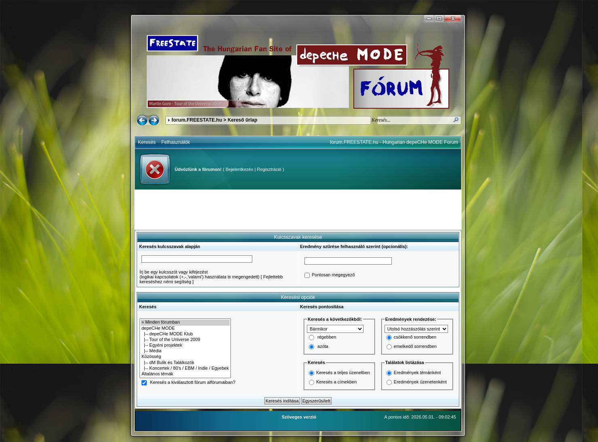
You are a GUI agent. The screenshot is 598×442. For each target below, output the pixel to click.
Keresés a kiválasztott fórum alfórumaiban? (192, 382)
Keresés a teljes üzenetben (343, 372)
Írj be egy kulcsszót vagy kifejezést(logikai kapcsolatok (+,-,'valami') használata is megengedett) (199, 274)
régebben (326, 337)
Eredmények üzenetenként (420, 381)
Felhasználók (175, 142)
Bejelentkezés (240, 169)
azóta (322, 346)
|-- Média (185, 351)
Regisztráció (269, 169)
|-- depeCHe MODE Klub (185, 334)
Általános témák (185, 374)
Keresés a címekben (336, 381)
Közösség (185, 357)
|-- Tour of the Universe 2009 (185, 340)
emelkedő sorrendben (415, 346)
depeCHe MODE (185, 328)
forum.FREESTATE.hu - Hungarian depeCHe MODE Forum (394, 142)
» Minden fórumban (185, 322)
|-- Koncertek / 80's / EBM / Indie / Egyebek (185, 368)
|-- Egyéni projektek (185, 345)
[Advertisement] (298, 210)
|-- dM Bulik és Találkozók (185, 363)
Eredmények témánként (417, 372)
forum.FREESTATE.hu (196, 120)
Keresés (147, 142)
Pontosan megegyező (333, 275)
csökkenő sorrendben (415, 337)
